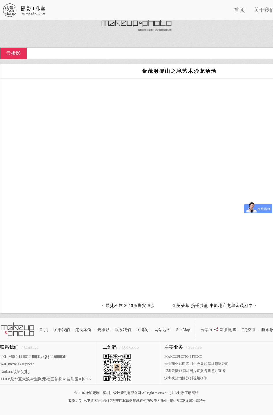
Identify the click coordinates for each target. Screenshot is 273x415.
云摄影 (13, 53)
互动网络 (192, 393)
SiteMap (183, 329)
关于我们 (62, 329)
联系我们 (123, 329)
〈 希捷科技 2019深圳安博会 (127, 305)
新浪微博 (228, 329)
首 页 (240, 10)
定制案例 (83, 329)
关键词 (142, 329)
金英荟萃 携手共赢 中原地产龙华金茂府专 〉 (215, 305)
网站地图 (162, 329)
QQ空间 (249, 329)
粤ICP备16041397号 (191, 401)
